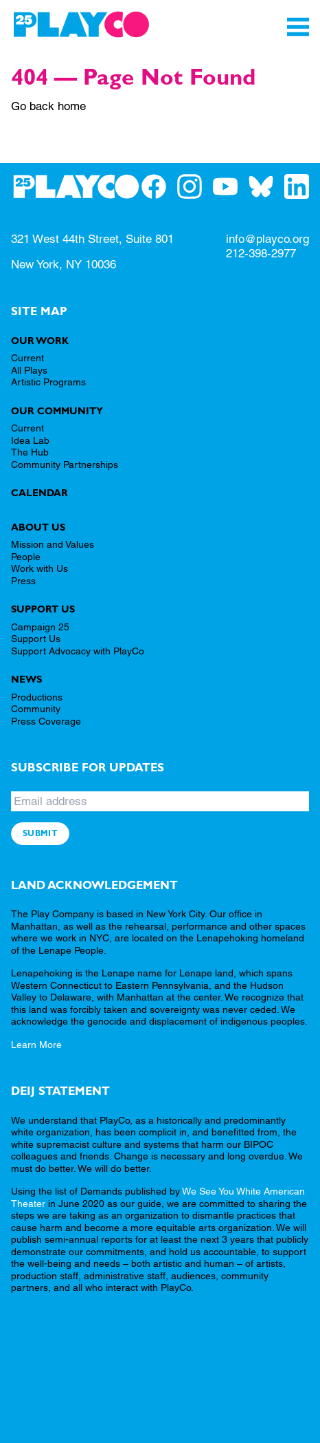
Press (23, 580)
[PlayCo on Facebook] (159, 186)
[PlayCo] (81, 24)
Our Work (40, 340)
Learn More (36, 1044)
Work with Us (39, 568)
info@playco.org (267, 239)
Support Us (43, 608)
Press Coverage (46, 721)
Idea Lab (30, 440)
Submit (40, 833)
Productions (36, 697)
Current (27, 357)
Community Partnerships (64, 464)
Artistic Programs (48, 381)
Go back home (48, 106)
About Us (38, 527)
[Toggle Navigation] (298, 27)
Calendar (39, 492)
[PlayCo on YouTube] (231, 186)
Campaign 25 (40, 626)
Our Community (57, 410)
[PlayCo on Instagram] (195, 186)
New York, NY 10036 (63, 264)
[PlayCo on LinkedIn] (302, 186)
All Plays (29, 370)
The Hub (30, 452)
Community (35, 708)
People (26, 556)
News (26, 679)
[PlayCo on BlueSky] (266, 186)
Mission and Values (52, 544)
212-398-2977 (261, 253)
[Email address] (160, 801)
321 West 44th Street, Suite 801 (92, 239)
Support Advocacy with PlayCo (77, 650)
